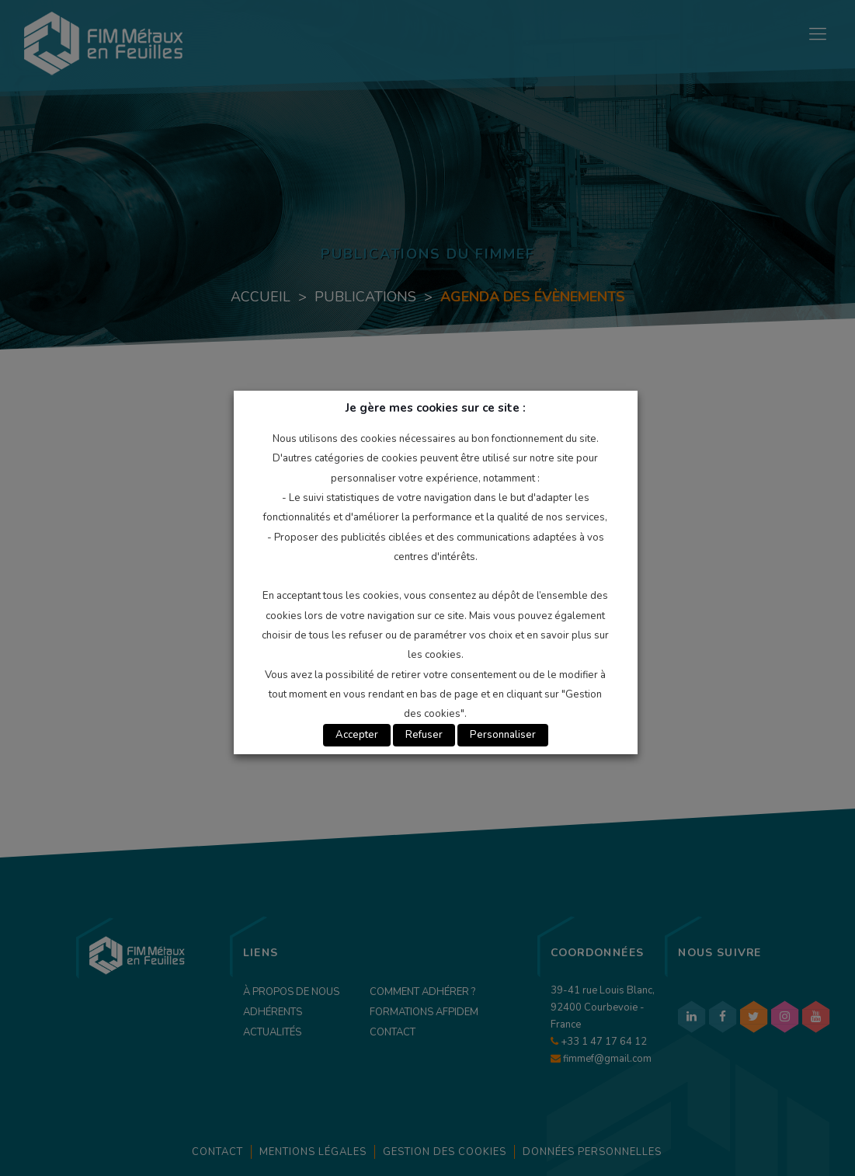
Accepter (356, 735)
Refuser (424, 735)
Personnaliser (503, 735)
